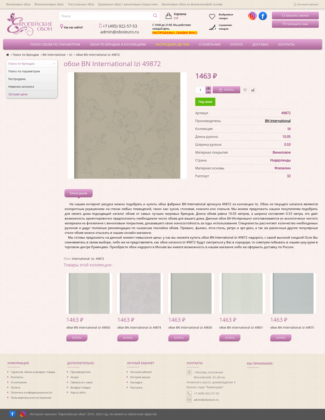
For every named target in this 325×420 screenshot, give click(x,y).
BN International (53, 55)
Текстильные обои (81, 4)
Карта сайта (78, 392)
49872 (100, 259)
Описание (78, 193)
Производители (80, 372)
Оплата (15, 387)
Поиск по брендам (26, 55)
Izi (70, 55)
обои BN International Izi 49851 (241, 327)
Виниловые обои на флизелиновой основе (192, 4)
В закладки (244, 89)
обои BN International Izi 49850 (88, 327)
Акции (74, 377)
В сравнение (252, 89)
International (81, 259)
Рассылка (136, 387)
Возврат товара (80, 387)
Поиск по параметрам (24, 71)
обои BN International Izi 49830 (190, 327)
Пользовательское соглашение (31, 397)
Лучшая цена (17, 94)
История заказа (140, 377)
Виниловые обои (18, 4)
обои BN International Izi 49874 (139, 327)
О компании (19, 382)
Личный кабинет (141, 372)
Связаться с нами (81, 382)
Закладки (136, 382)
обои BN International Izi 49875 (292, 327)
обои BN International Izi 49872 (98, 55)
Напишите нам (295, 24)
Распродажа (16, 79)
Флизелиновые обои (49, 4)
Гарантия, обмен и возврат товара (33, 372)
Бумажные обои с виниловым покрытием (128, 4)
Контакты (17, 377)
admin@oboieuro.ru (206, 400)
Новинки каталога (21, 87)
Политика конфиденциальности (31, 392)
